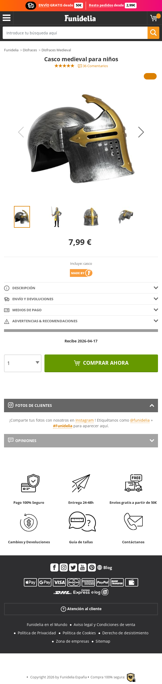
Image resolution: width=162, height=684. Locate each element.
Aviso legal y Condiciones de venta (104, 624)
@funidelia (140, 420)
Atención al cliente (81, 609)
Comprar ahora (105, 362)
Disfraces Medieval (56, 50)
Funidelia (11, 50)
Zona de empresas (72, 641)
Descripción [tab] (19, 288)
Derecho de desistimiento (125, 632)
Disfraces (30, 50)
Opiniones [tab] (22, 440)
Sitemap (103, 641)
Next (141, 132)
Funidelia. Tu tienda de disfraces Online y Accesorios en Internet (80, 18)
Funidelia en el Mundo (47, 624)
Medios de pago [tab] (23, 310)
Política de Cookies (79, 632)
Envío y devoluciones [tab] (28, 299)
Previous (21, 132)
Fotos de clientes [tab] (30, 405)
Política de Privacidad (37, 632)
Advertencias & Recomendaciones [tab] (40, 321)
